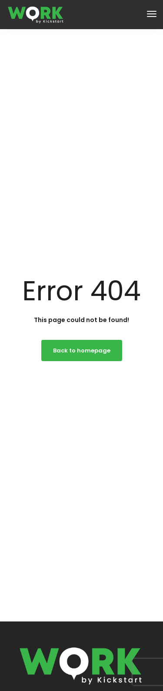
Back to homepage (81, 350)
